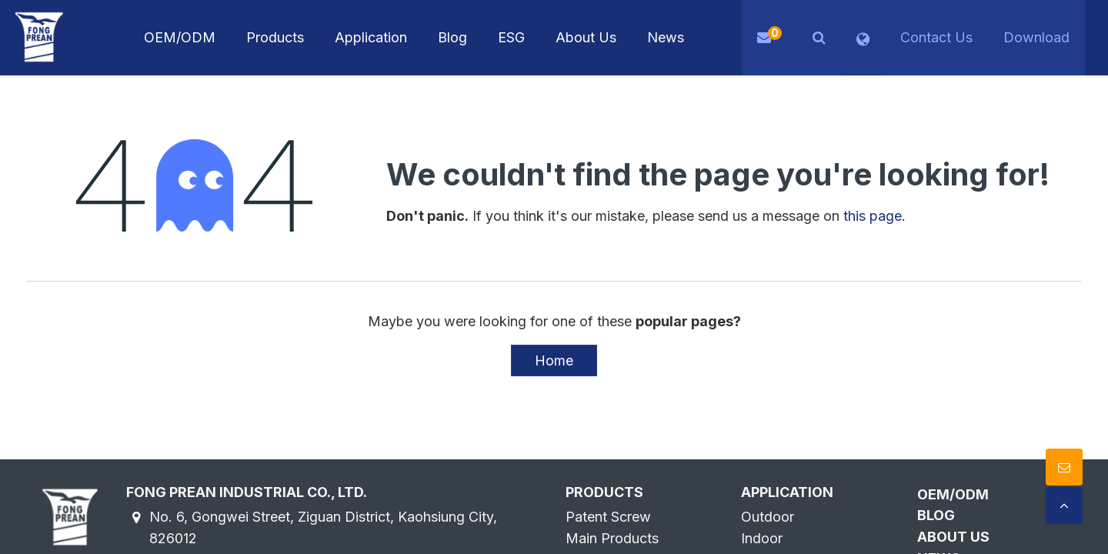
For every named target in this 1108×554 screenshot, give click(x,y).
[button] (819, 37)
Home (554, 360)
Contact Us (936, 37)
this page (872, 216)
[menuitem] (370, 38)
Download (1036, 37)
